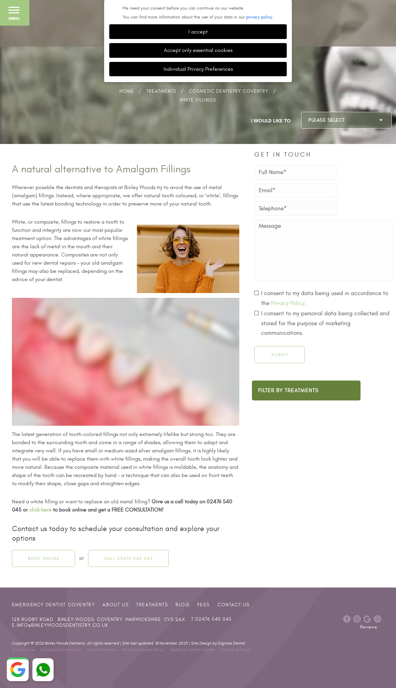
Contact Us (233, 605)
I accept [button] (198, 31)
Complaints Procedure (61, 649)
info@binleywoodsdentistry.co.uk (62, 625)
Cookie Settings (235, 649)
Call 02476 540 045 (128, 558)
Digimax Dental (231, 643)
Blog (182, 605)
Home (126, 91)
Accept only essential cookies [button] (198, 50)
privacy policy (259, 17)
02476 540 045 (213, 619)
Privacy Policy (288, 303)
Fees (203, 605)
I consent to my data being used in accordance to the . (324, 299)
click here (40, 510)
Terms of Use (23, 649)
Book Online (44, 558)
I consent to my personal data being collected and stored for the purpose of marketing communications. (325, 323)
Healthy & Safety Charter (192, 649)
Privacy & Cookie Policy (143, 649)
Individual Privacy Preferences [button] (198, 69)
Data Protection (101, 649)
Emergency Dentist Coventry (53, 605)
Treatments (161, 91)
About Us (115, 605)
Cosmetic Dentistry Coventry (228, 91)
